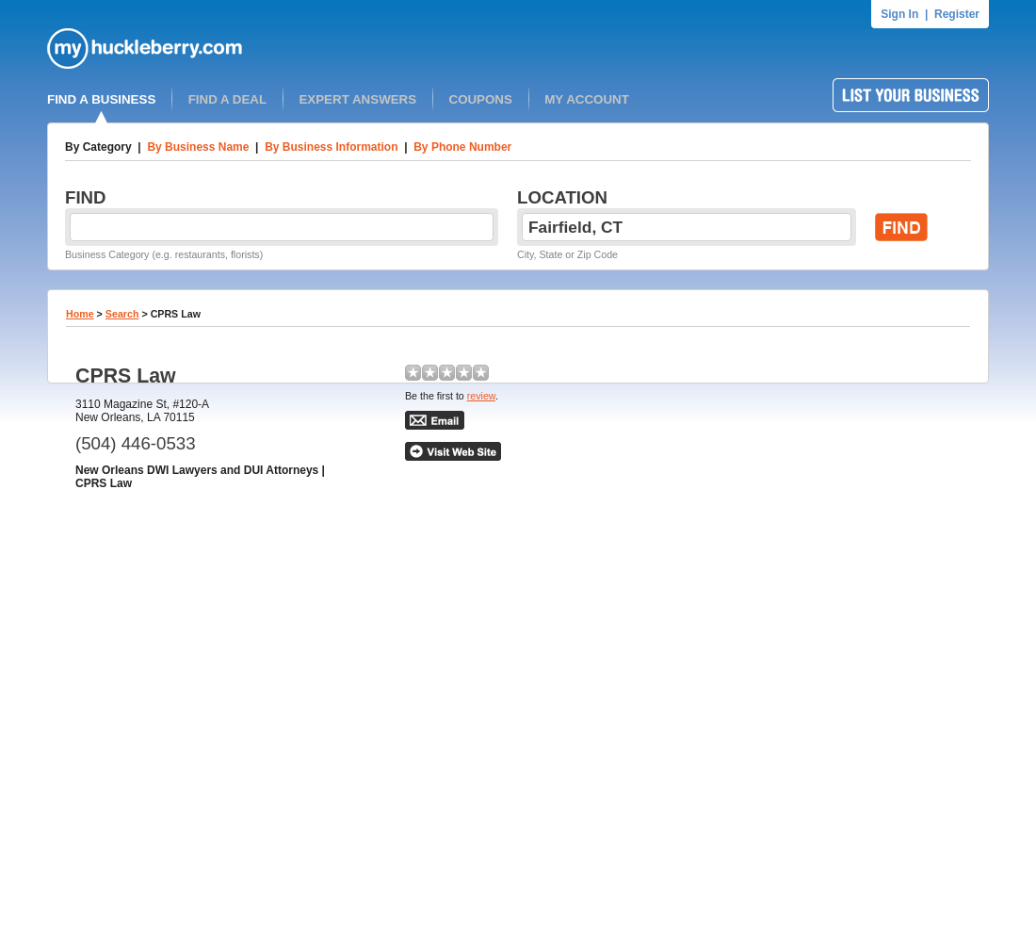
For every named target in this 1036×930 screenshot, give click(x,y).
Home (80, 313)
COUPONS (480, 99)
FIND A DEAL (227, 99)
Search (122, 313)
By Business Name (198, 147)
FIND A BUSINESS (101, 99)
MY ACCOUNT (586, 99)
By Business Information (331, 147)
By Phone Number (462, 147)
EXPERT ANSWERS (357, 99)
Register (956, 14)
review (481, 395)
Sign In (899, 14)
